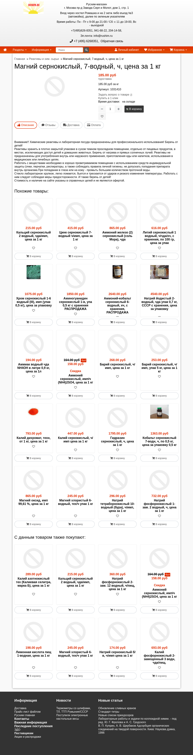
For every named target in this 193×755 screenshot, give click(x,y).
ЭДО (17, 733)
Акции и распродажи (27, 740)
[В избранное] (102, 116)
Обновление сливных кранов (117, 711)
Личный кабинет (127, 49)
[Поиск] (69, 50)
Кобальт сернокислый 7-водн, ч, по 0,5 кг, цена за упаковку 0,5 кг (159, 445)
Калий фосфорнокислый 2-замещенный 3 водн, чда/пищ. (159, 661)
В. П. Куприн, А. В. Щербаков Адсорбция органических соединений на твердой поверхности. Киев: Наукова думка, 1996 (136, 733)
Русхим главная (24, 718)
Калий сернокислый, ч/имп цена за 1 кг (75, 443)
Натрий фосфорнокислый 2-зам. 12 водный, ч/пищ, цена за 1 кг (117, 587)
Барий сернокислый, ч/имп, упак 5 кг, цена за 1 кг (159, 371)
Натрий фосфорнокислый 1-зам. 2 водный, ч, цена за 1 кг (159, 509)
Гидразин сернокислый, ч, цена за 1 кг (117, 445)
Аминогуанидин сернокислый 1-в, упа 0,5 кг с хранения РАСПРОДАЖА (75, 304)
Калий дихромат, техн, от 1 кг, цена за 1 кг (34, 443)
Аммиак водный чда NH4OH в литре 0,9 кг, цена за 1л (33, 371)
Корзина (178, 49)
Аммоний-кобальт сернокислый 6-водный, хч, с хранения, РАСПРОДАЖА (117, 305)
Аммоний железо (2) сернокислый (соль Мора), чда (117, 236)
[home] (5, 49)
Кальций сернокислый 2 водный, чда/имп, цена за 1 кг (33, 236)
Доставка (20, 711)
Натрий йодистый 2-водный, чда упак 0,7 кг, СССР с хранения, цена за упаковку (159, 304)
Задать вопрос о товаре (113, 94)
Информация (41, 49)
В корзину (134, 108)
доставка (106, 78)
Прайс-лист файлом (27, 715)
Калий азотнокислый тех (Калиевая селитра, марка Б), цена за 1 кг (33, 585)
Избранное (154, 49)
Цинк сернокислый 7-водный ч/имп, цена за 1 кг (75, 236)
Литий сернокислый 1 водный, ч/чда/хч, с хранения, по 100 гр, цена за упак (159, 238)
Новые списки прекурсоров (116, 718)
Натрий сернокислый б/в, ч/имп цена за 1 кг (117, 657)
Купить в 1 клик (108, 98)
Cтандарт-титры (108, 715)
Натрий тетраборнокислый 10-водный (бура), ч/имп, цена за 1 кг (117, 509)
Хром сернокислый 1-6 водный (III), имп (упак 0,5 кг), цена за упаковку (33, 302)
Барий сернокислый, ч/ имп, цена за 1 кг (117, 369)
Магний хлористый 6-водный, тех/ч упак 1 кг (75, 505)
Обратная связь (111, 41)
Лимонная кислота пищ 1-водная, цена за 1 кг (33, 657)
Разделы (20, 49)
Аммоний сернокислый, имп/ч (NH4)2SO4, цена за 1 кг (75, 382)
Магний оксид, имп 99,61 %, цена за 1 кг (33, 505)
